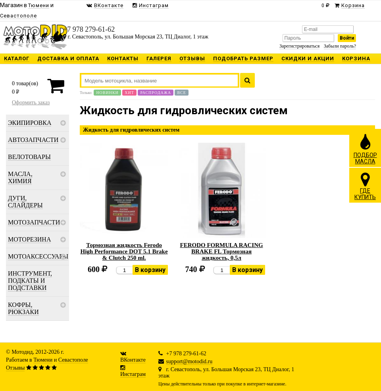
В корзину (150, 270)
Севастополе (73, 360)
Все (181, 92)
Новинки (107, 92)
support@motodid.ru (189, 361)
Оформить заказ (31, 102)
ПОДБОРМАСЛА (365, 149)
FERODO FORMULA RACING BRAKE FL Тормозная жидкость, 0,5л (221, 251)
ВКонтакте (133, 360)
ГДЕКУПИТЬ (365, 186)
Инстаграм (133, 374)
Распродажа (155, 92)
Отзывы (15, 368)
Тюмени (42, 360)
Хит (129, 92)
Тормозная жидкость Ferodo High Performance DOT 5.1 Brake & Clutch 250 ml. (124, 251)
